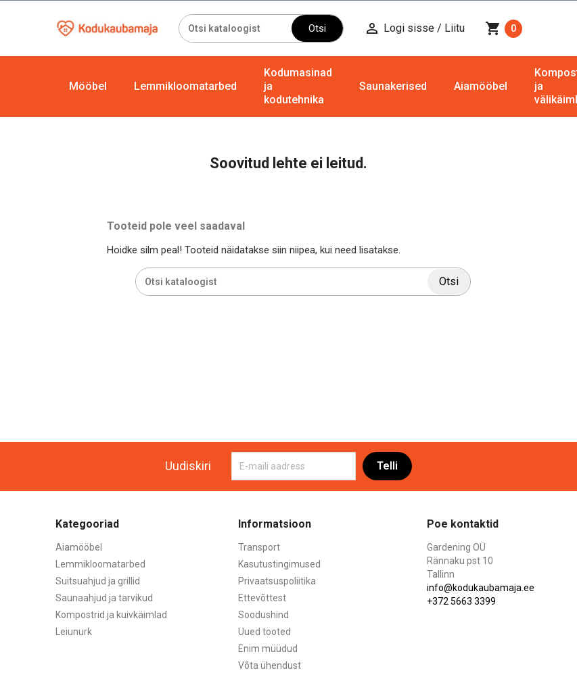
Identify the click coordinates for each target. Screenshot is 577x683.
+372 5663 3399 (461, 601)
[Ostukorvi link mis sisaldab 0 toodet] (503, 28)
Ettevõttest (262, 597)
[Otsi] (235, 28)
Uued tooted (264, 631)
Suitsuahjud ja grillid (97, 581)
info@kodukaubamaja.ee (480, 587)
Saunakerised (393, 86)
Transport (259, 547)
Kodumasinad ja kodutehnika (298, 86)
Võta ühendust (269, 665)
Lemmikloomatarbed (185, 86)
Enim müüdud (268, 648)
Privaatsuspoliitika (277, 581)
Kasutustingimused (279, 564)
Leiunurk (73, 631)
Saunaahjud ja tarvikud (104, 597)
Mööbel (88, 86)
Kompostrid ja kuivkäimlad (111, 614)
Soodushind (263, 614)
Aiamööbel (480, 86)
